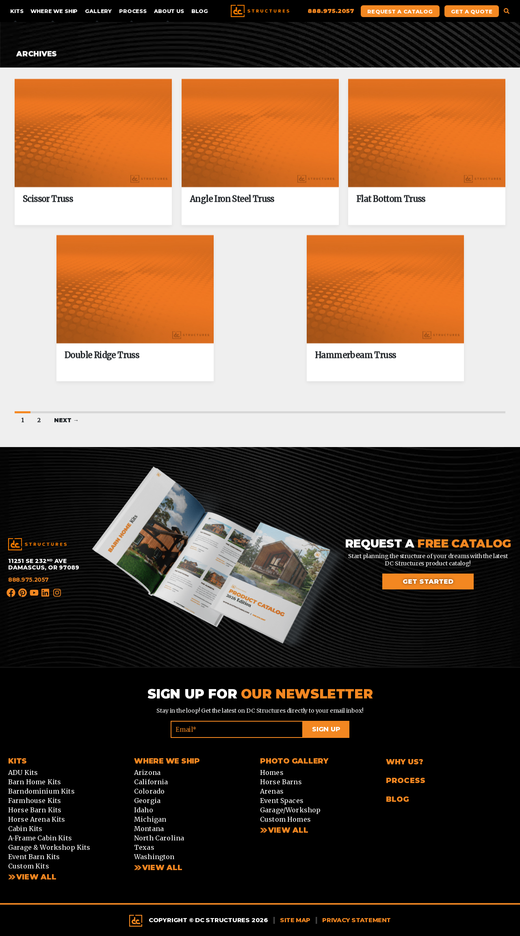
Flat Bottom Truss (390, 199)
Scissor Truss (48, 199)
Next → (66, 420)
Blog (199, 11)
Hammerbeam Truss (355, 356)
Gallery (98, 11)
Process (133, 11)
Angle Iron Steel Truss (232, 199)
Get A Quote (471, 11)
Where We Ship (54, 11)
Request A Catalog (400, 11)
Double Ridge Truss (102, 356)
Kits (16, 11)
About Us (169, 11)
